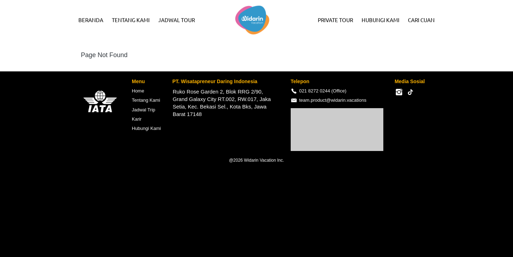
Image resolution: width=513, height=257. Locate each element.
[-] (399, 92)
